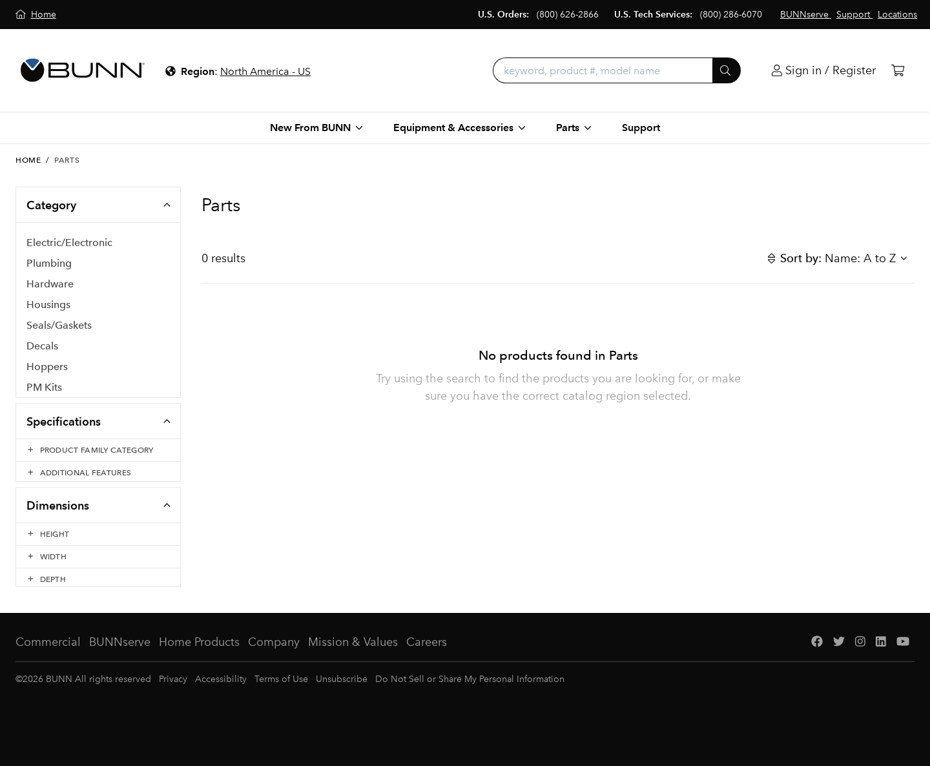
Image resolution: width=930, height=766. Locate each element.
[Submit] (726, 70)
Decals (42, 346)
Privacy (173, 697)
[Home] (36, 14)
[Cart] (897, 70)
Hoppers (47, 367)
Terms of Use (281, 697)
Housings (48, 305)
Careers (426, 660)
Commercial (48, 660)
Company (274, 660)
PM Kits (44, 388)
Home (28, 160)
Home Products (199, 660)
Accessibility (221, 697)
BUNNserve (119, 660)
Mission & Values (353, 660)
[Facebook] (817, 660)
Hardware (50, 284)
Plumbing (49, 264)
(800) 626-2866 (568, 14)
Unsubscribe (341, 697)
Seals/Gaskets (59, 326)
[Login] (824, 70)
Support (641, 127)
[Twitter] (839, 660)
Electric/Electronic (69, 243)
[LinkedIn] (881, 660)
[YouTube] (902, 660)
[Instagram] (860, 660)
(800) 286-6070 (731, 14)
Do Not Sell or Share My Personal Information (469, 697)
